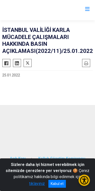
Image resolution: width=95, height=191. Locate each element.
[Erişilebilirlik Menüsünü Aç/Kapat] (84, 180)
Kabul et (57, 184)
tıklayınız (37, 183)
